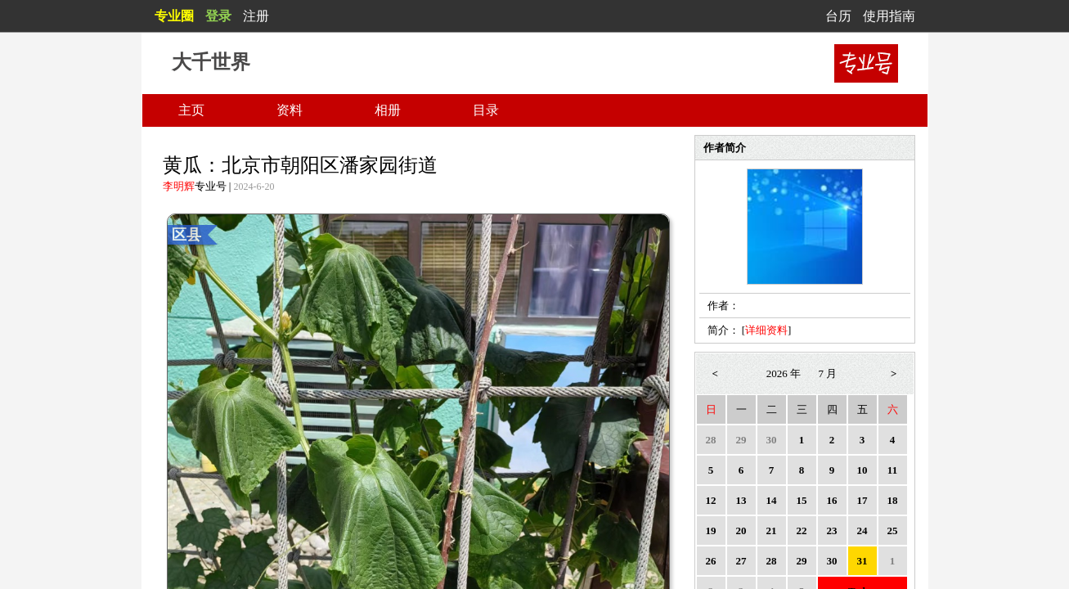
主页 (191, 110)
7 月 (828, 373)
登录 (218, 16)
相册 (388, 110)
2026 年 (783, 373)
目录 (486, 110)
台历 (838, 16)
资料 (289, 110)
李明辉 (179, 186)
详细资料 (766, 330)
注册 (256, 16)
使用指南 (889, 16)
